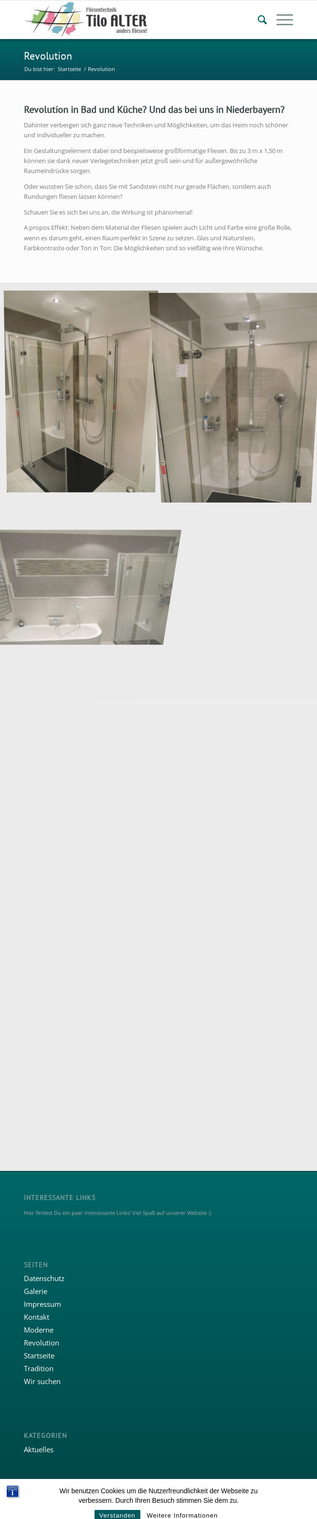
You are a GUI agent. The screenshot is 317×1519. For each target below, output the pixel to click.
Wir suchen (42, 1381)
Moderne (38, 1329)
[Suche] (257, 19)
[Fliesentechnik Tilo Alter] (132, 19)
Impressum (42, 1304)
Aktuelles (38, 1449)
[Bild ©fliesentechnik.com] (84, 554)
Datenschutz (44, 1278)
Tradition (38, 1368)
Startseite (39, 1355)
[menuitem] (257, 19)
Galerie (35, 1291)
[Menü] (280, 19)
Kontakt (36, 1317)
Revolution (48, 55)
